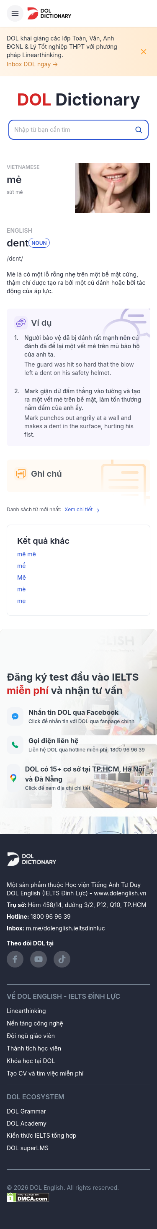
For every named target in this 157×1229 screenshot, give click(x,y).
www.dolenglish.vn (120, 893)
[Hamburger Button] (15, 13)
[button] (78, 259)
